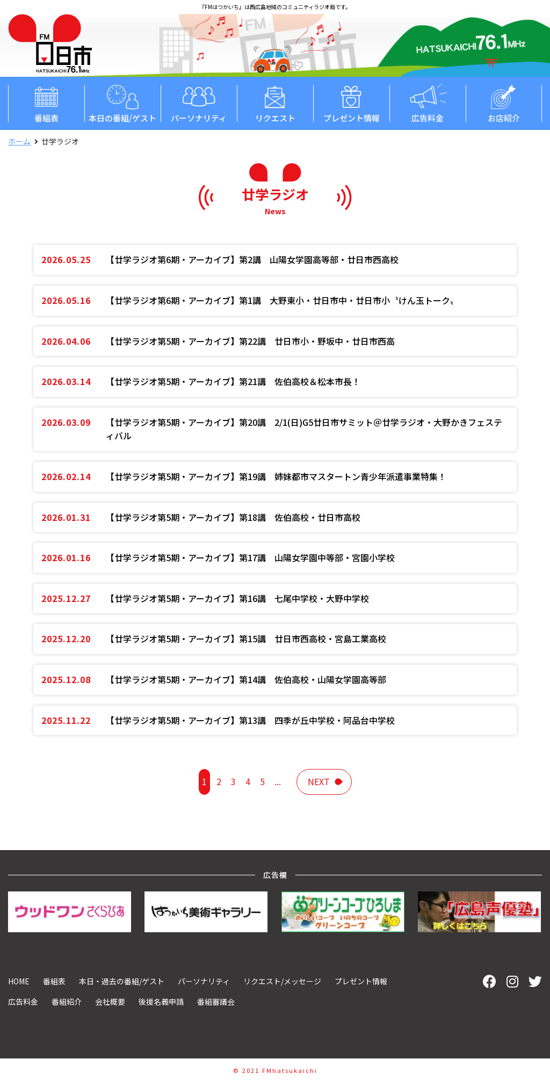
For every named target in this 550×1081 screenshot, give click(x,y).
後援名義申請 (161, 1001)
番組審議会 (216, 1001)
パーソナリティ (198, 103)
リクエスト (275, 103)
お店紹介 (503, 103)
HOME (19, 981)
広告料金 (427, 103)
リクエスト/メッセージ (282, 981)
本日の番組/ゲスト (122, 103)
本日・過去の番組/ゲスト (121, 981)
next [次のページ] (319, 781)
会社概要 (110, 1001)
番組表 (46, 103)
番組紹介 (67, 1001)
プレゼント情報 (351, 103)
